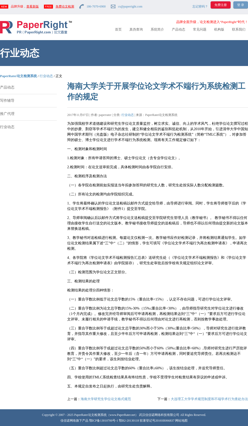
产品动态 (178, 29)
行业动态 (46, 76)
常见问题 (199, 29)
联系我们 (238, 29)
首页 (118, 29)
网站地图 (181, 420)
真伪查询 (136, 29)
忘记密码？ (200, 6)
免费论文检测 (65, 6)
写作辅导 (7, 100)
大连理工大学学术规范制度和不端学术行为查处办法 (209, 399)
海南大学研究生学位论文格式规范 (106, 399)
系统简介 (157, 29)
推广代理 (7, 114)
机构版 (219, 29)
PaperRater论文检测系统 (18, 76)
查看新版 (32, 6)
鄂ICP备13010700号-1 (103, 420)
